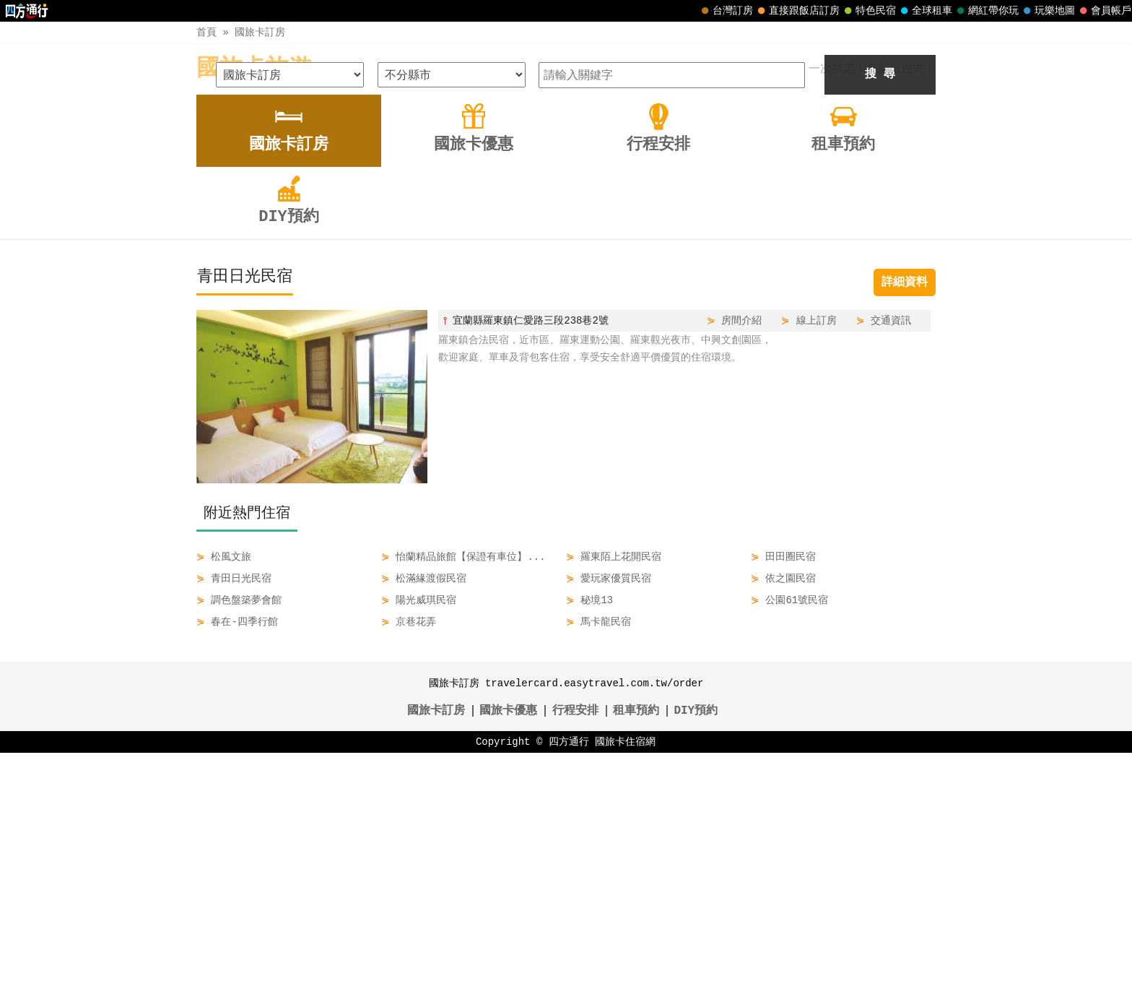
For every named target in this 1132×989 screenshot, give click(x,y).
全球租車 (924, 11)
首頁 (206, 32)
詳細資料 (904, 519)
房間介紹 (741, 556)
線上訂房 (816, 556)
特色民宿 (868, 11)
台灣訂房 (725, 11)
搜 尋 (880, 311)
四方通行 (569, 978)
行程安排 (575, 947)
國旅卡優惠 (508, 947)
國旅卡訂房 (260, 32)
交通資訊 (891, 556)
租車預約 (636, 947)
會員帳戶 (1103, 11)
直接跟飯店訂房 (797, 11)
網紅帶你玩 (986, 11)
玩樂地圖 (1047, 11)
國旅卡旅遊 (254, 69)
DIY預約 (696, 947)
